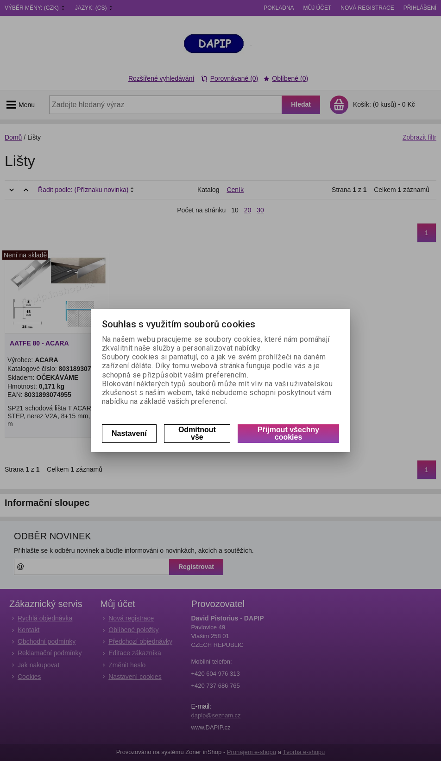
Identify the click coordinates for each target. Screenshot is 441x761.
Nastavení (129, 433)
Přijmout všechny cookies (288, 433)
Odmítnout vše (197, 433)
